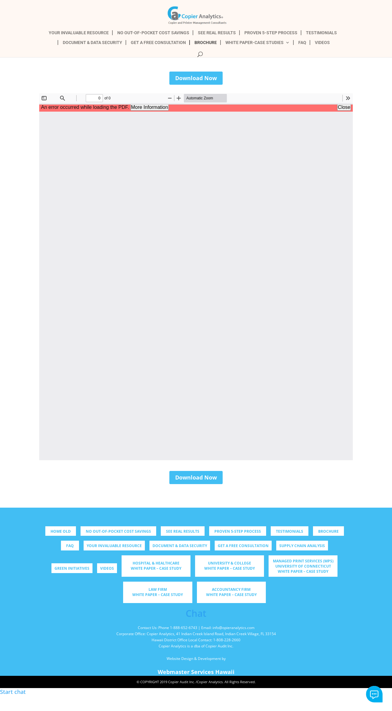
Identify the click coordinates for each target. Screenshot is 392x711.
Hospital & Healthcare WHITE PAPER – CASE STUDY (156, 566)
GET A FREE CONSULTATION (158, 42)
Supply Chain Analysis (302, 545)
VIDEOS (322, 42)
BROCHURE (205, 42)
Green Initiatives (72, 568)
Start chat (374, 694)
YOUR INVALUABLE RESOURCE (79, 33)
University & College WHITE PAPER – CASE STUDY (229, 566)
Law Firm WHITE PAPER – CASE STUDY (157, 592)
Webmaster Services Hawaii (196, 672)
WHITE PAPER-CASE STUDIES (254, 42)
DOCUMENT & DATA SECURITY (92, 42)
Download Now (196, 78)
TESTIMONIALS (321, 33)
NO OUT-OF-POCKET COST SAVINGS (153, 33)
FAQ (302, 42)
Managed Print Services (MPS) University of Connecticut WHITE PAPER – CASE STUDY (303, 566)
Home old (61, 531)
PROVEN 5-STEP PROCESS (270, 33)
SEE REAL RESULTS (217, 33)
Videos (107, 568)
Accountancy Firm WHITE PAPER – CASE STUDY (231, 592)
